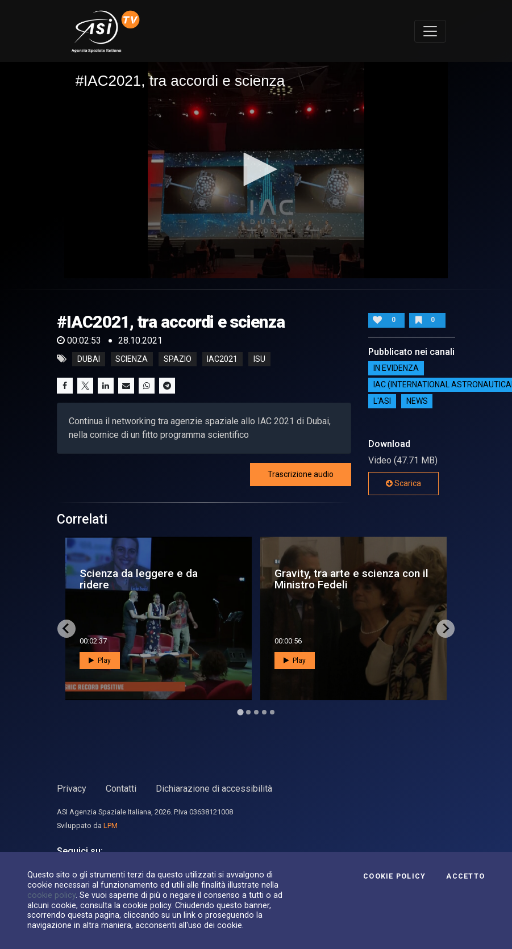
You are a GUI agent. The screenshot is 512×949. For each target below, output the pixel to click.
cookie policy (51, 895)
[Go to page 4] (264, 712)
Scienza (131, 358)
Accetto (465, 876)
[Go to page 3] (256, 712)
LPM (110, 825)
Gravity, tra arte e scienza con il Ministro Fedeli (351, 579)
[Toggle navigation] (430, 31)
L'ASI (382, 401)
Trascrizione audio (301, 474)
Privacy (71, 788)
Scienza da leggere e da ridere (139, 579)
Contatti (121, 788)
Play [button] (100, 660)
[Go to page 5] (272, 712)
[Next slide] (445, 629)
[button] (256, 169)
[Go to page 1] (240, 712)
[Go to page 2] (248, 712)
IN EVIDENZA (396, 368)
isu (259, 358)
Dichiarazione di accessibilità (214, 788)
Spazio (178, 358)
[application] (256, 170)
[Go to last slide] (66, 629)
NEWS (417, 401)
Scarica (403, 483)
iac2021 (222, 358)
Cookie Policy (394, 876)
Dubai (88, 358)
